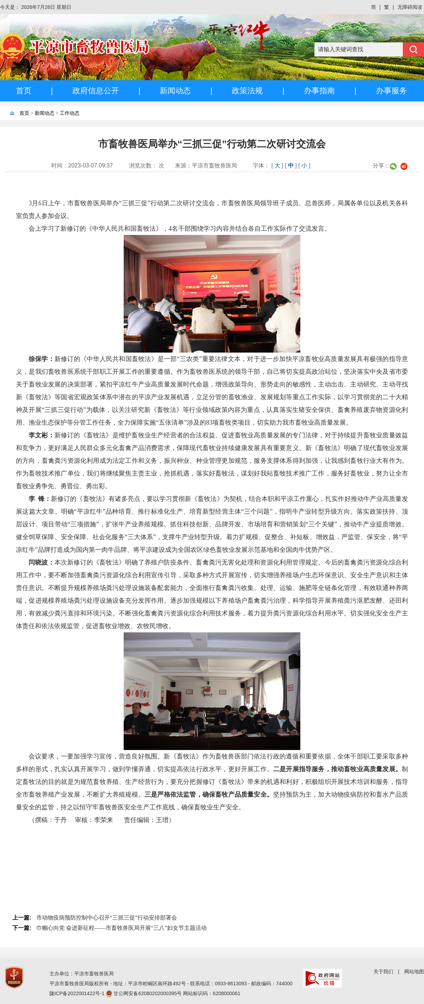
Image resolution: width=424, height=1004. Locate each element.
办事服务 (391, 90)
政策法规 (247, 90)
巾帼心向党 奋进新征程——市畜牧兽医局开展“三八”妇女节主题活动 (121, 928)
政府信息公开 (95, 90)
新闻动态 (175, 90)
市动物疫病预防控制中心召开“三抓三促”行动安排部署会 (106, 918)
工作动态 (70, 113)
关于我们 (383, 971)
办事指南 (319, 90)
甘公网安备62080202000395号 (148, 993)
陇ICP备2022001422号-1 (77, 993)
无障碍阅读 (410, 7)
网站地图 (414, 971)
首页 (23, 90)
